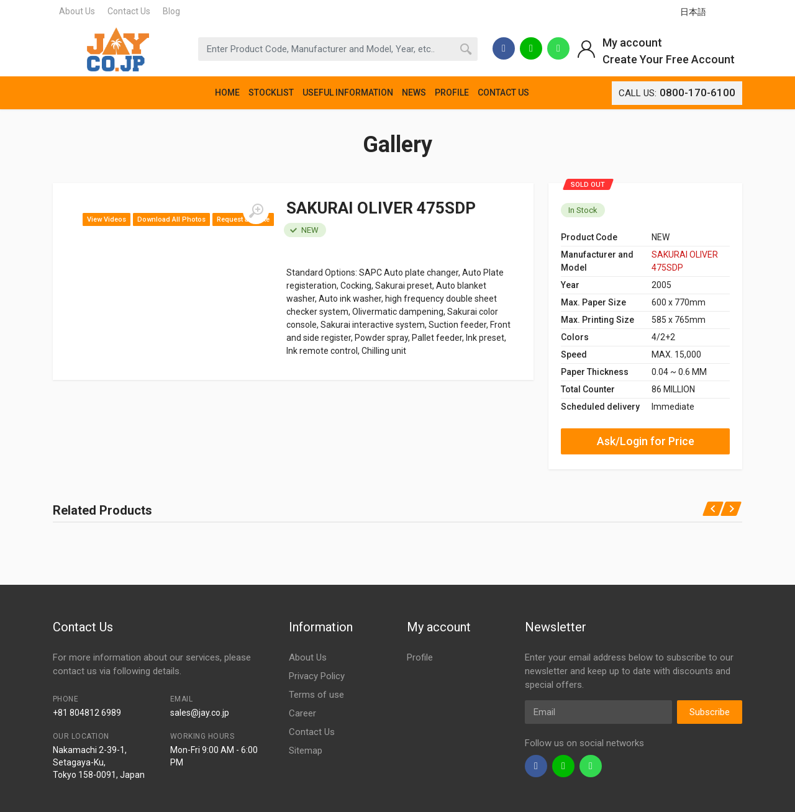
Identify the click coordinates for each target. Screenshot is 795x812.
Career (302, 713)
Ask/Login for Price (645, 441)
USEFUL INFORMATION (347, 92)
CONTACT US (503, 92)
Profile (420, 657)
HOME (227, 92)
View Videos (106, 219)
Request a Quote (243, 219)
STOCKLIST (271, 92)
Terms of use (316, 694)
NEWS (414, 92)
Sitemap (305, 750)
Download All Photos (171, 219)
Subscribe (709, 712)
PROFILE (452, 92)
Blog (171, 11)
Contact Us (128, 11)
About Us (77, 11)
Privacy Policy (317, 676)
